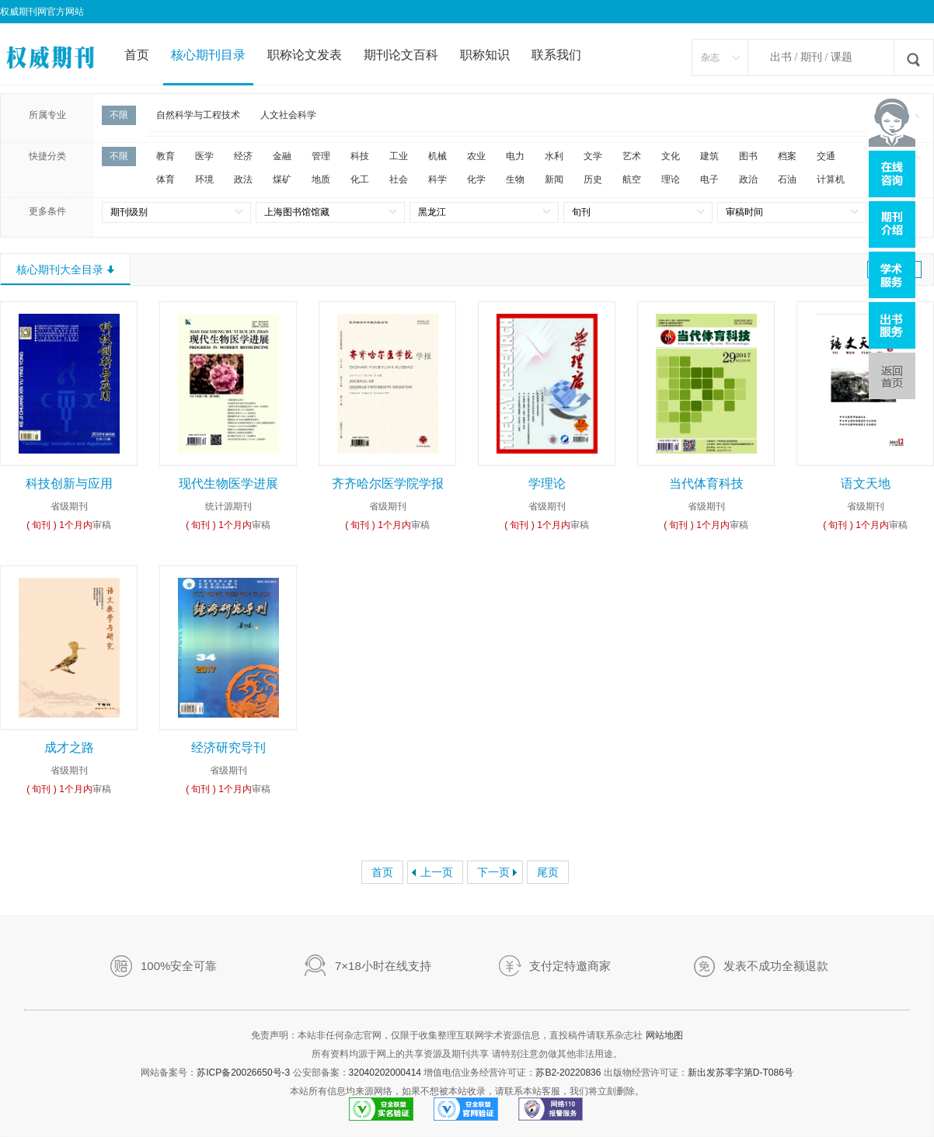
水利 (554, 156)
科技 (359, 156)
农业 (476, 156)
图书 (748, 156)
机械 (437, 156)
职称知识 (485, 54)
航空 (631, 179)
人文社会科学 (288, 115)
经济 (243, 156)
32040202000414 (385, 1072)
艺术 (631, 156)
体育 (165, 179)
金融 (282, 156)
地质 (321, 179)
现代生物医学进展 (228, 483)
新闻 (554, 179)
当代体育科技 (706, 483)
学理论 (547, 483)
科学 (437, 179)
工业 (398, 156)
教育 (165, 156)
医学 (204, 156)
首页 (136, 54)
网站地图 (664, 1035)
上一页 (436, 872)
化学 (476, 179)
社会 (398, 179)
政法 (243, 179)
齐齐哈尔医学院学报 (388, 483)
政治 (748, 179)
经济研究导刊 (228, 747)
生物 (515, 179)
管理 (321, 156)
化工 (359, 179)
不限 (119, 115)
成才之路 (69, 747)
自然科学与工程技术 (198, 115)
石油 (787, 179)
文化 (670, 156)
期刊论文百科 (401, 54)
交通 (826, 156)
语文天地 (865, 483)
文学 (593, 156)
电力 (515, 156)
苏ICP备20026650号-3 (243, 1072)
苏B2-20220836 (568, 1072)
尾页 (548, 872)
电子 (709, 179)
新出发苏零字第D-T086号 (740, 1072)
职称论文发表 (304, 54)
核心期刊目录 (208, 54)
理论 (670, 179)
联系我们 (556, 54)
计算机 (831, 179)
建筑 (709, 156)
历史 (593, 179)
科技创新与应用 (69, 483)
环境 (204, 179)
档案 (787, 156)
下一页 (493, 872)
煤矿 (282, 179)
